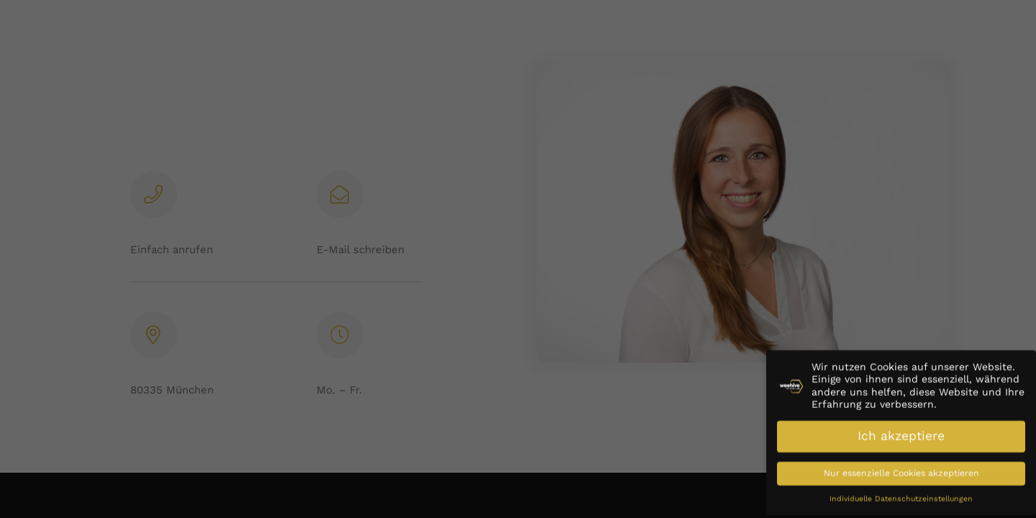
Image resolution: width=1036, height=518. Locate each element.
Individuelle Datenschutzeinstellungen (901, 492)
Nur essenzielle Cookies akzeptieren (901, 467)
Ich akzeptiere (901, 429)
